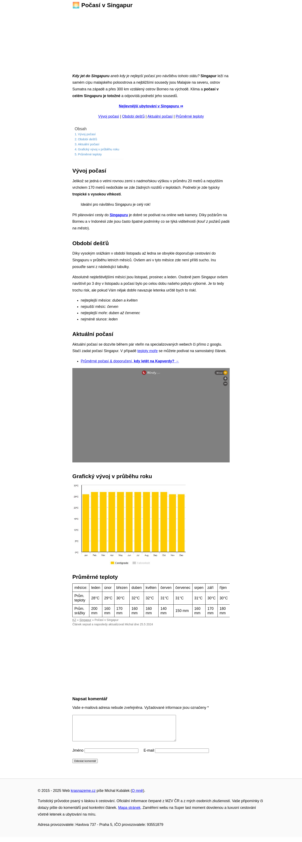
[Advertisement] (151, 39)
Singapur (85, 620)
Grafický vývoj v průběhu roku (98, 149)
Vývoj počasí (108, 116)
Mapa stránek (129, 813)
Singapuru (119, 215)
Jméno (77, 755)
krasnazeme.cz (83, 796)
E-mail (149, 755)
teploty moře (147, 351)
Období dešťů (133, 116)
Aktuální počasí (160, 116)
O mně (137, 796)
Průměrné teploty (190, 116)
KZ (74, 620)
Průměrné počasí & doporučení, (130, 361)
